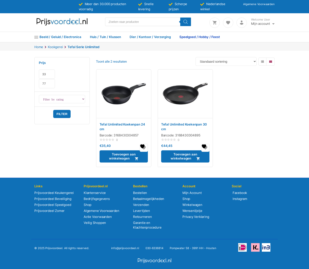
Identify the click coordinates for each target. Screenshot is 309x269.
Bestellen (140, 193)
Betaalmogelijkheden (148, 199)
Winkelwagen (192, 205)
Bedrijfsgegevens (97, 199)
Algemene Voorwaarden (259, 4)
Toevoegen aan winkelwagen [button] (122, 156)
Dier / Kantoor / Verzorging (150, 37)
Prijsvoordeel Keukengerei (54, 193)
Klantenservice (95, 193)
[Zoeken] (185, 22)
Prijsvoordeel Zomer (49, 211)
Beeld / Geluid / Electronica (60, 37)
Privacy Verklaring (195, 217)
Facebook (239, 193)
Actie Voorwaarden (98, 217)
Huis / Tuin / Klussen (105, 37)
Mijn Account (192, 193)
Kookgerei (55, 47)
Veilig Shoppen (95, 223)
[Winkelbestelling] (226, 61)
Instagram (239, 199)
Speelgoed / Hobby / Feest (199, 37)
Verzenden (141, 205)
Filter (61, 114)
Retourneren (142, 217)
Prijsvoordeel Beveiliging (52, 199)
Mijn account (260, 24)
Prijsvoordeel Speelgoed (52, 205)
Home (38, 47)
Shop (87, 205)
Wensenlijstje (192, 211)
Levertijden (141, 211)
